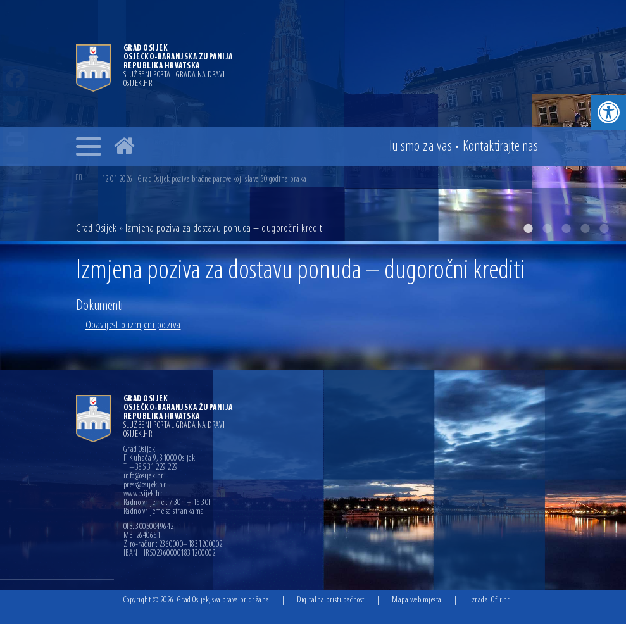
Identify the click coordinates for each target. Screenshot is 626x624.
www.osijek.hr (143, 494)
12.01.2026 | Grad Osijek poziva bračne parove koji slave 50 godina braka (204, 179)
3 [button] (566, 228)
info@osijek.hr (143, 476)
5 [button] (604, 228)
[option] (313, 120)
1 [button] (528, 228)
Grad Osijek (97, 229)
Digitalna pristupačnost (331, 600)
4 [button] (585, 228)
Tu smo (420, 146)
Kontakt (501, 146)
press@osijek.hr (144, 485)
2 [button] (547, 228)
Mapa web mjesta (417, 600)
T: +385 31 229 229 (150, 467)
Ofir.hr (500, 600)
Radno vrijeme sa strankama (163, 512)
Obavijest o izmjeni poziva (133, 326)
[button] (608, 112)
